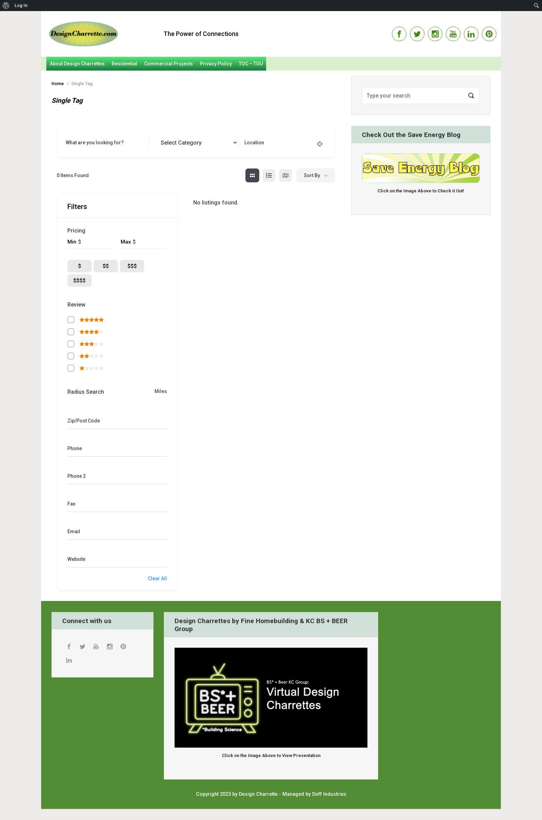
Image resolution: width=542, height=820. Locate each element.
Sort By (312, 175)
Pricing (76, 230)
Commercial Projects (168, 63)
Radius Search (85, 392)
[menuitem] (6, 5)
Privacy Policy (216, 63)
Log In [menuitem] (21, 5)
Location (254, 142)
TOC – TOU (251, 63)
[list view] (269, 175)
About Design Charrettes (77, 63)
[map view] (285, 175)
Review (76, 304)
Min (71, 242)
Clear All (157, 578)
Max (126, 242)
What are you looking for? (95, 142)
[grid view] (252, 175)
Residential (124, 63)
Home (58, 83)
